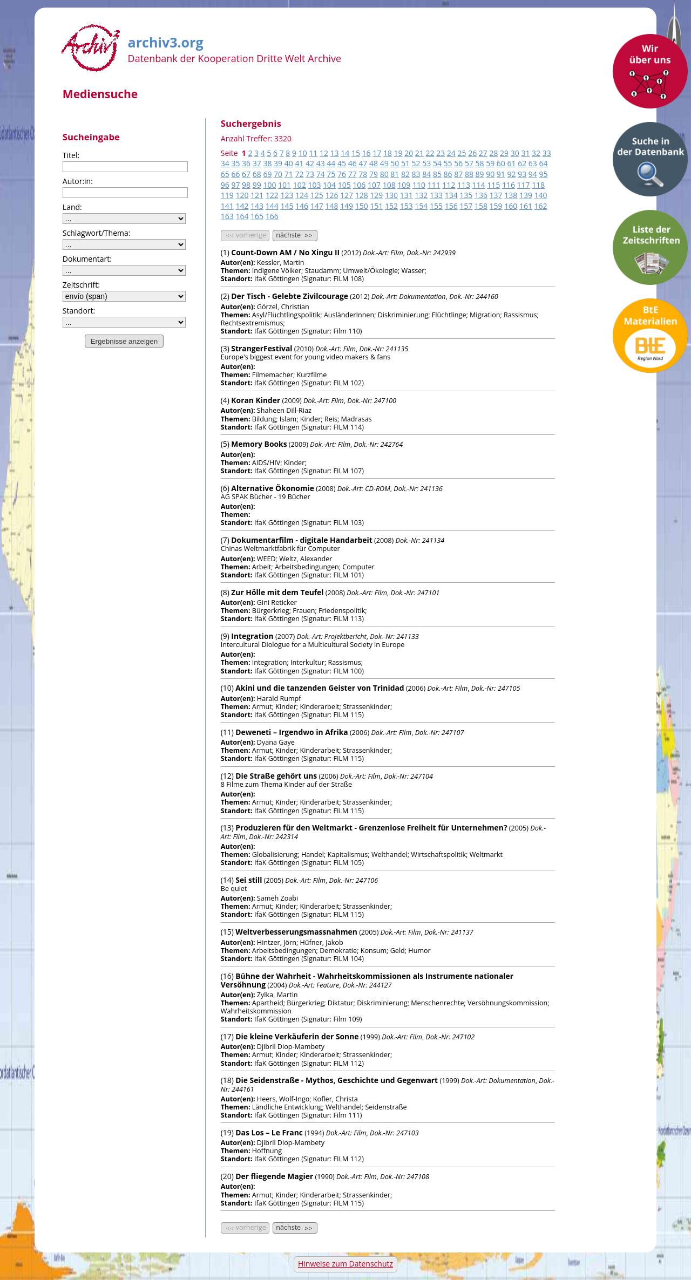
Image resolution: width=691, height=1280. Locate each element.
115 (493, 185)
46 (352, 163)
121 (256, 195)
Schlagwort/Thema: (97, 233)
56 (458, 163)
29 (504, 153)
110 (418, 185)
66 (235, 174)
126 (331, 195)
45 (341, 163)
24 (451, 153)
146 (301, 206)
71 (288, 174)
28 (493, 153)
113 (463, 185)
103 (314, 185)
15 (355, 153)
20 (408, 153)
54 (437, 163)
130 (391, 195)
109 (403, 185)
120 (241, 195)
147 (316, 206)
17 (376, 153)
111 (434, 185)
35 (235, 163)
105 (344, 185)
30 (515, 153)
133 (436, 195)
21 (419, 153)
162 (540, 206)
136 (481, 195)
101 (284, 185)
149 (346, 206)
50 (394, 163)
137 (496, 195)
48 (373, 163)
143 (256, 206)
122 (272, 195)
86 (448, 174)
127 (346, 195)
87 (458, 174)
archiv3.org (166, 40)
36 (246, 163)
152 (391, 206)
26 (472, 153)
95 (543, 174)
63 (533, 163)
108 (389, 185)
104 (329, 185)
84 (426, 174)
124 (301, 195)
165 (256, 216)
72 (299, 174)
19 (398, 153)
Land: (72, 207)
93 (522, 174)
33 (547, 153)
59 (490, 163)
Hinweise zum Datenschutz (345, 1263)
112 (448, 185)
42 (310, 163)
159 (496, 206)
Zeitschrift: (81, 285)
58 (480, 163)
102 (299, 185)
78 (362, 174)
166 (272, 216)
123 (286, 195)
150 (361, 206)
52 (416, 163)
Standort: (79, 310)
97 (235, 185)
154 (421, 206)
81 (394, 174)
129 (376, 195)
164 (241, 216)
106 (359, 185)
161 (525, 206)
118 (538, 185)
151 (376, 206)
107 (374, 185)
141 (227, 206)
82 (405, 174)
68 (257, 174)
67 (246, 174)
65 (225, 174)
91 (501, 174)
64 (543, 163)
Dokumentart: (87, 259)
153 (406, 206)
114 (478, 185)
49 (384, 163)
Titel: (71, 155)
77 (352, 174)
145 (286, 206)
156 (451, 206)
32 (536, 153)
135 (465, 195)
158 (481, 206)
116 (508, 185)
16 (366, 153)
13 (334, 153)
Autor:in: (78, 181)
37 (257, 163)
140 (540, 195)
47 (362, 163)
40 (288, 163)
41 (299, 163)
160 (510, 206)
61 (511, 163)
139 (525, 195)
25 (461, 153)
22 (430, 153)
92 (511, 174)
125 (316, 195)
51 (405, 163)
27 (483, 153)
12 (324, 153)
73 (310, 174)
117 (523, 185)
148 (331, 206)
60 (501, 163)
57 (469, 163)
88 (469, 174)
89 (480, 174)
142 (241, 206)
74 (320, 174)
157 (465, 206)
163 (227, 216)
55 (448, 163)
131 (406, 195)
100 (269, 185)
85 (437, 174)
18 (387, 153)
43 (320, 163)
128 (361, 195)
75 (331, 174)
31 (525, 153)
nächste (295, 235)
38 (267, 163)
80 (384, 174)
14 (345, 153)
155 (436, 206)
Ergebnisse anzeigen (124, 341)
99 (257, 185)
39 (278, 163)
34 (225, 163)
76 (341, 174)
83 (416, 174)
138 (510, 195)
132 (421, 195)
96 (225, 185)
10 (303, 153)
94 (533, 174)
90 (490, 174)
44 (331, 163)
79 (373, 174)
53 (426, 163)
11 (313, 153)
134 (451, 195)
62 (522, 163)
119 (227, 195)
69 (267, 174)
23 (440, 153)
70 (278, 174)
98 (246, 185)
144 (272, 206)
